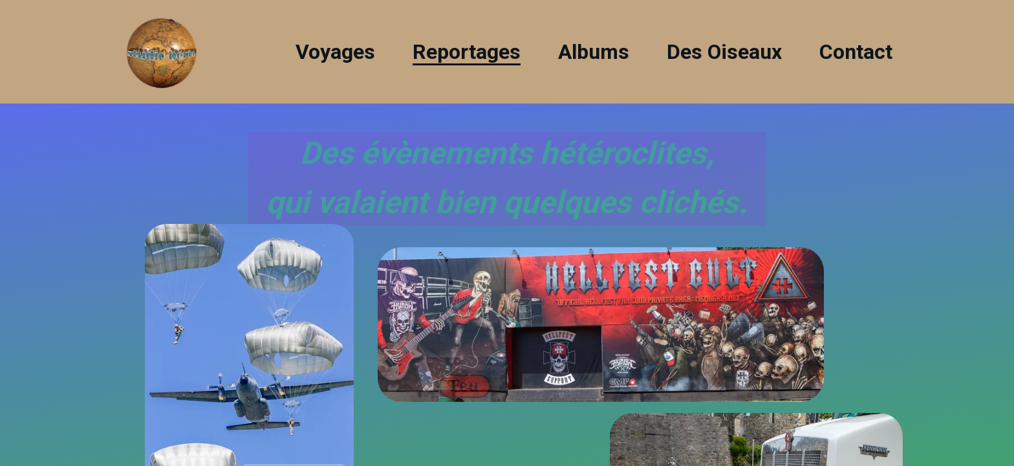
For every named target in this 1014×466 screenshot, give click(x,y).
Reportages (467, 51)
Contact (855, 51)
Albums (593, 51)
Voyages (335, 51)
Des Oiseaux (724, 51)
